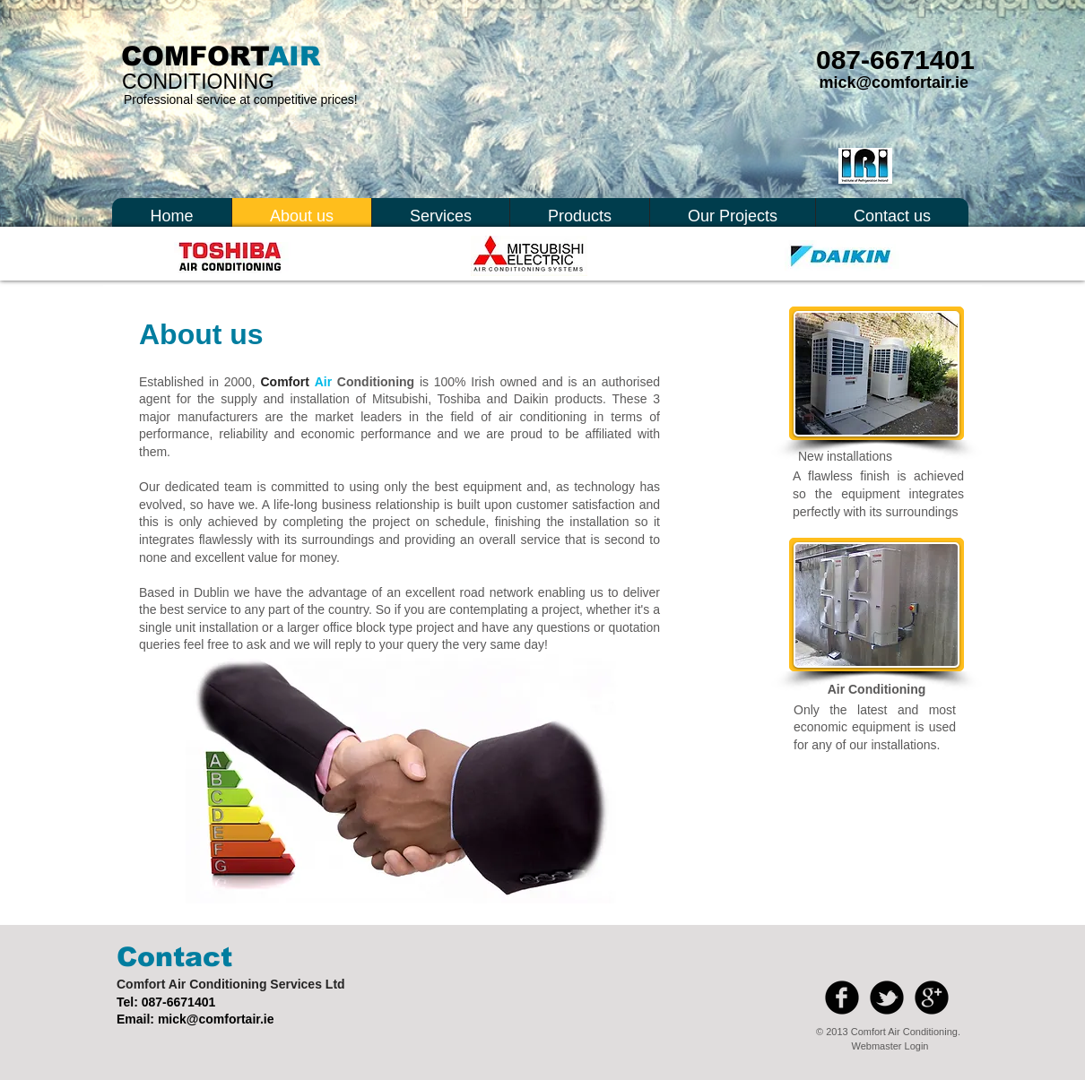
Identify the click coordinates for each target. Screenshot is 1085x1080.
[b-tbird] (887, 998)
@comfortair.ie (230, 1019)
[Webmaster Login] (890, 1046)
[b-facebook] (842, 998)
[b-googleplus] (932, 998)
